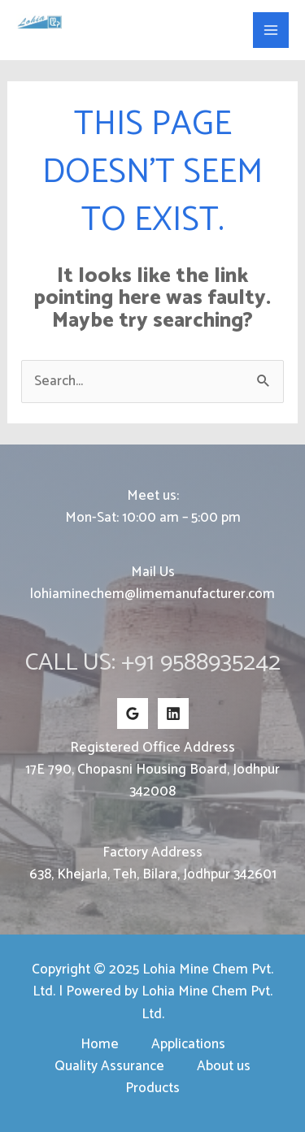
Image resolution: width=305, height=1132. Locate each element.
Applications (188, 1045)
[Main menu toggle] (271, 30)
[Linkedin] (173, 713)
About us (224, 1067)
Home (100, 1045)
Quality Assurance (109, 1067)
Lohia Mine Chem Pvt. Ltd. (111, 37)
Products (152, 1088)
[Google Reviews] (132, 713)
